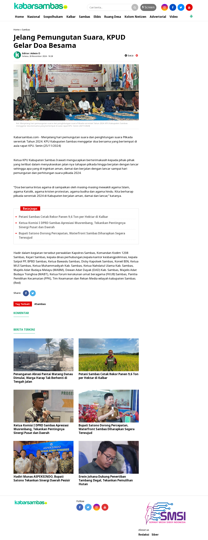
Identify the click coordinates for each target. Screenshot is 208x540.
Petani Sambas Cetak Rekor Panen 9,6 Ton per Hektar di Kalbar (63, 217)
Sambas (84, 17)
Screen (148, 7)
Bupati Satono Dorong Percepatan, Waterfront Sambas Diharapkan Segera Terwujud (107, 429)
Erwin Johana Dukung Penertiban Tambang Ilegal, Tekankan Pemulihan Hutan (106, 480)
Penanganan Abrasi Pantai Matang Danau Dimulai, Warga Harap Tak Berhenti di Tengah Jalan (43, 378)
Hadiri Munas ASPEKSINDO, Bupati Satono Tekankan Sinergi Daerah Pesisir (42, 478)
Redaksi (143, 534)
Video (174, 17)
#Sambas (40, 304)
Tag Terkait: (22, 304)
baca (129, 55)
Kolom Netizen (135, 17)
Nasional (33, 17)
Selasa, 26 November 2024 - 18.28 (37, 56)
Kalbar (71, 17)
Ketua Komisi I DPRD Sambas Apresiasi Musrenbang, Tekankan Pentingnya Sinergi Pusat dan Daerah (41, 429)
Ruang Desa (112, 17)
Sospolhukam (53, 17)
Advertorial (158, 17)
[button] (191, 15)
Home (19, 17)
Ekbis (97, 17)
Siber (155, 534)
